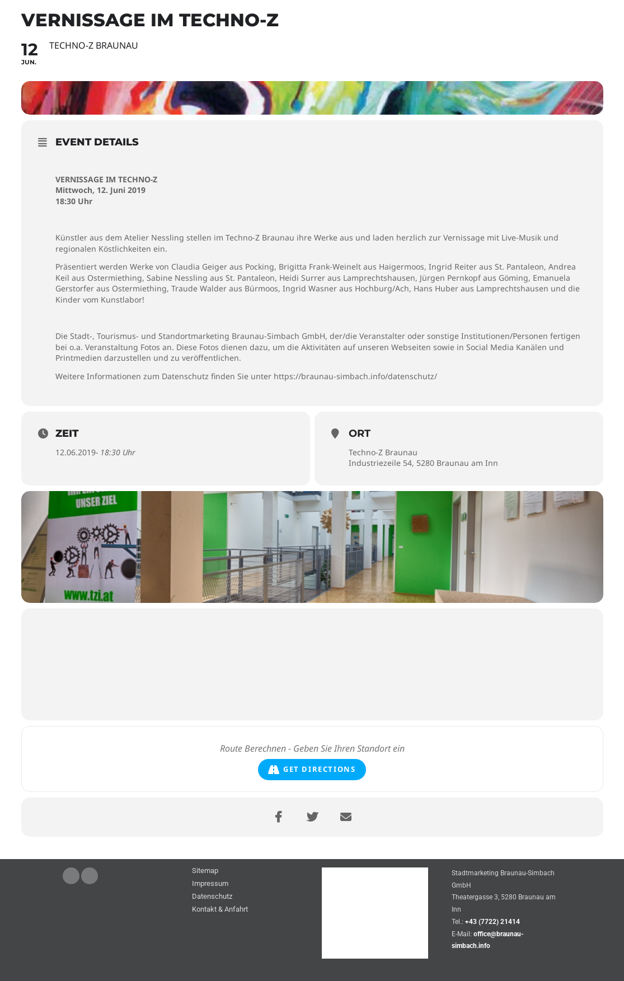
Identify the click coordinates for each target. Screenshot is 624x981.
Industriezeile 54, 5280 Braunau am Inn (423, 463)
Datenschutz (212, 896)
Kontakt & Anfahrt (220, 909)
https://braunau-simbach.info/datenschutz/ (355, 376)
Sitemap (205, 871)
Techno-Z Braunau (383, 452)
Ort (359, 433)
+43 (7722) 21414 (492, 922)
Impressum (210, 884)
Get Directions (311, 769)
